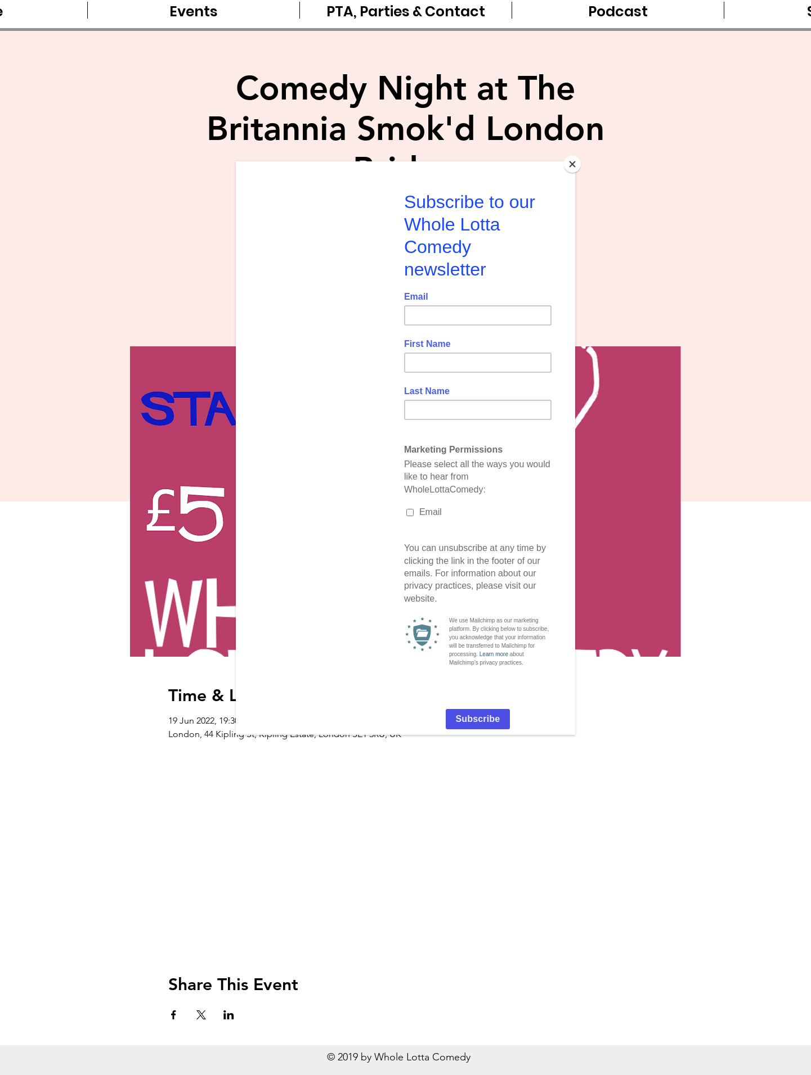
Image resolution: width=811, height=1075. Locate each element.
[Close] (572, 164)
